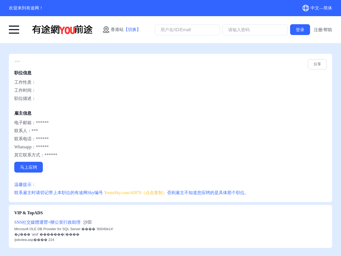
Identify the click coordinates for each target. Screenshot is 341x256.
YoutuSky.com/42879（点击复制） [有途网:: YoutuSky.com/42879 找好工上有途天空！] (135, 192)
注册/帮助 (323, 29)
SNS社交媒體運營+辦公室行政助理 (47, 222)
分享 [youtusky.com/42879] (317, 64)
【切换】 (132, 29)
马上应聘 (28, 167)
